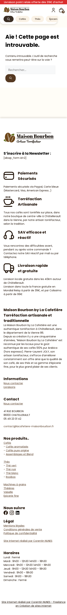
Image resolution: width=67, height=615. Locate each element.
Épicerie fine (56, 19)
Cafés (22, 19)
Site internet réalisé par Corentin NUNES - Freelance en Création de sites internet (34, 604)
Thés (37, 19)
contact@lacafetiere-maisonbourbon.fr (29, 426)
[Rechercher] (10, 78)
